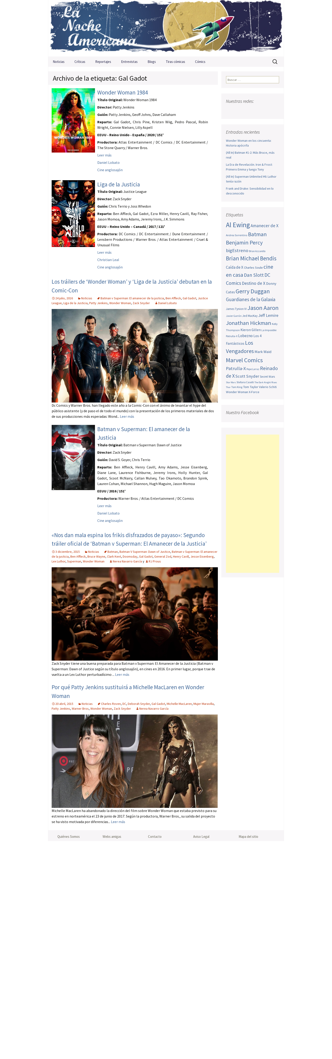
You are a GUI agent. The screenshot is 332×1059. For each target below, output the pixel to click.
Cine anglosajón (110, 170)
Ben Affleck (173, 298)
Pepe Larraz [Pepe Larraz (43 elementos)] (252, 369)
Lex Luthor (58, 561)
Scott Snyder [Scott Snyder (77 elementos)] (247, 376)
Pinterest (257, 110)
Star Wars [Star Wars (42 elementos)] (231, 382)
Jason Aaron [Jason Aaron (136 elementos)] (263, 308)
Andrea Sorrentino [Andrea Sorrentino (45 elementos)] (236, 235)
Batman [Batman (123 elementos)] (257, 234)
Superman (74, 561)
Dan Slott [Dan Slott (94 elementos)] (254, 275)
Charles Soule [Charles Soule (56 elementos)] (253, 267)
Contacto (155, 836)
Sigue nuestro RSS (275, 110)
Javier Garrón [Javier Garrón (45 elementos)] (234, 316)
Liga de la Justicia (118, 184)
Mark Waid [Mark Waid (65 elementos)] (263, 351)
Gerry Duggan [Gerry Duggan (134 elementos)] (253, 291)
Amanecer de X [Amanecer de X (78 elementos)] (265, 225)
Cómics (200, 61)
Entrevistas (129, 61)
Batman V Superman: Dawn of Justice (144, 552)
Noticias (59, 61)
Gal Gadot (189, 298)
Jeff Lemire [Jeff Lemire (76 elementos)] (268, 315)
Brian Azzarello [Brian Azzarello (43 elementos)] (257, 251)
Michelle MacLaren (179, 704)
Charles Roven (111, 704)
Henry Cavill (181, 556)
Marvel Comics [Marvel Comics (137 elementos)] (244, 360)
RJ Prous (155, 561)
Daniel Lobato (108, 162)
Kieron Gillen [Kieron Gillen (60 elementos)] (250, 330)
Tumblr (266, 110)
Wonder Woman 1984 (122, 92)
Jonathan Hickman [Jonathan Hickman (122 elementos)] (248, 323)
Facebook (230, 110)
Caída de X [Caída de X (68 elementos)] (234, 267)
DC (124, 704)
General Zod (162, 556)
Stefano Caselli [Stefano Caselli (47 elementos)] (245, 382)
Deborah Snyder (139, 704)
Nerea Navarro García (127, 561)
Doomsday (130, 556)
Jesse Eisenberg (202, 556)
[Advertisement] (252, 504)
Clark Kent (114, 556)
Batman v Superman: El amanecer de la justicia (132, 298)
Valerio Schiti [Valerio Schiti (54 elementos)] (268, 387)
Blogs (152, 61)
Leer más (104, 155)
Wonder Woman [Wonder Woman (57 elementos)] (237, 392)
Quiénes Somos (68, 836)
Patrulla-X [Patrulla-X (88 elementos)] (236, 368)
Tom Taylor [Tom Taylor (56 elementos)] (250, 387)
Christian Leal (108, 259)
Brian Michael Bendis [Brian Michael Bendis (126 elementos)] (251, 258)
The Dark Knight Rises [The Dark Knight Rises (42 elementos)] (266, 382)
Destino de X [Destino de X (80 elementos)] (253, 283)
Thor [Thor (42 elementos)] (228, 387)
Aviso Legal (201, 836)
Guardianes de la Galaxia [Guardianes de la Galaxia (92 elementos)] (250, 299)
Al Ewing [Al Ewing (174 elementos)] (238, 225)
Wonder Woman (120, 303)
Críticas (79, 61)
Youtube (248, 110)
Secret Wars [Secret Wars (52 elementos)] (267, 377)
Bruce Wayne (96, 556)
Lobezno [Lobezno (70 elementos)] (245, 335)
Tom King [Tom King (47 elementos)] (236, 387)
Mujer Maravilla (203, 704)
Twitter (239, 110)
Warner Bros (80, 708)
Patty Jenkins (98, 303)
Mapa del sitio (248, 836)
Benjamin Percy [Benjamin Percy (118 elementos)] (244, 242)
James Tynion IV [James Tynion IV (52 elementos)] (236, 309)
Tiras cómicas (175, 61)
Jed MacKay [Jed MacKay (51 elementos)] (250, 316)
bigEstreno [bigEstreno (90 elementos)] (237, 250)
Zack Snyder (141, 303)
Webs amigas (112, 836)
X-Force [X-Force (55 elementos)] (254, 392)
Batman (112, 552)
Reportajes (103, 61)
